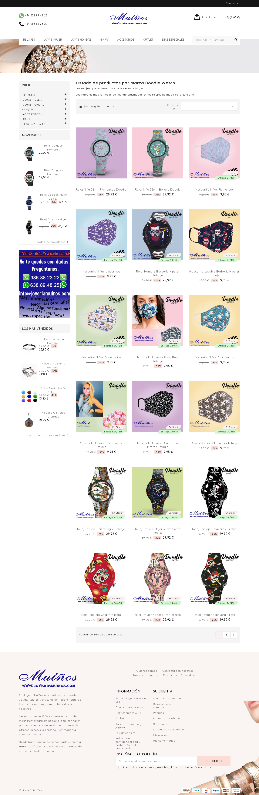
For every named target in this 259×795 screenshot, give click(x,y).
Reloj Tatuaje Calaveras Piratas (214, 529)
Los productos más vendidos (48, 435)
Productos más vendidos (180, 675)
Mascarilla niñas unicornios (101, 271)
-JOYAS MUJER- (52, 39)
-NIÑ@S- (104, 39)
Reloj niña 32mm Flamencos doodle (101, 189)
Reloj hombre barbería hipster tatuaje (158, 273)
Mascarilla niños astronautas (214, 357)
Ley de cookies (126, 733)
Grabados (122, 718)
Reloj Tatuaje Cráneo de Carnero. (158, 615)
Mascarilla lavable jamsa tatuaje (214, 443)
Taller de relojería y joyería (129, 725)
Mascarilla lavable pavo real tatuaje (157, 359)
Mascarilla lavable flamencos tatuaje (101, 445)
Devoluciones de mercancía (164, 705)
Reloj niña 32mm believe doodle (158, 189)
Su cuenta (163, 691)
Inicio (27, 85)
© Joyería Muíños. (31, 790)
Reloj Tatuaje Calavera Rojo (101, 615)
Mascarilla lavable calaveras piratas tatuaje (157, 445)
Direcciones (161, 724)
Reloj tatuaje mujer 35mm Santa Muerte (157, 531)
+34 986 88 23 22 (33, 23)
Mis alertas (160, 735)
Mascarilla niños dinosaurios (101, 357)
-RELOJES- (29, 39)
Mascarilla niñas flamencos (214, 189)
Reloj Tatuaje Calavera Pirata (214, 615)
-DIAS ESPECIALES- (173, 39)
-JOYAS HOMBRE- (80, 39)
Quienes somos (147, 670)
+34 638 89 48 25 (33, 15)
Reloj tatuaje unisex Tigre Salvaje (101, 529)
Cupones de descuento (168, 729)
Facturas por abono (166, 718)
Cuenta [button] (233, 3)
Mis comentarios (164, 740)
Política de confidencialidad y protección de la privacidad (128, 743)
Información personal (167, 698)
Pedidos (158, 713)
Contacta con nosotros (178, 670)
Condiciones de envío (130, 707)
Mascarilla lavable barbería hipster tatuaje (214, 273)
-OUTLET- (148, 39)
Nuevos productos (146, 675)
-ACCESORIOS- (126, 39)
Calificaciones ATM (128, 713)
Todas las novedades (53, 242)
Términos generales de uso (131, 700)
